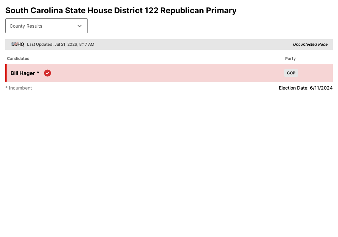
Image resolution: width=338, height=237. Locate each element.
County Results (47, 26)
